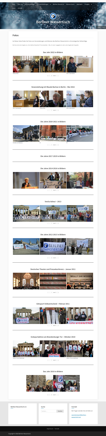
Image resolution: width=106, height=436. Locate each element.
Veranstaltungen (30, 4)
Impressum (50, 429)
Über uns (20, 4)
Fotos (13, 8)
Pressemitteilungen (42, 4)
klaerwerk (79, 4)
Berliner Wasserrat (58, 4)
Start (13, 4)
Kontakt (20, 8)
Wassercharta (70, 4)
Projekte (87, 4)
